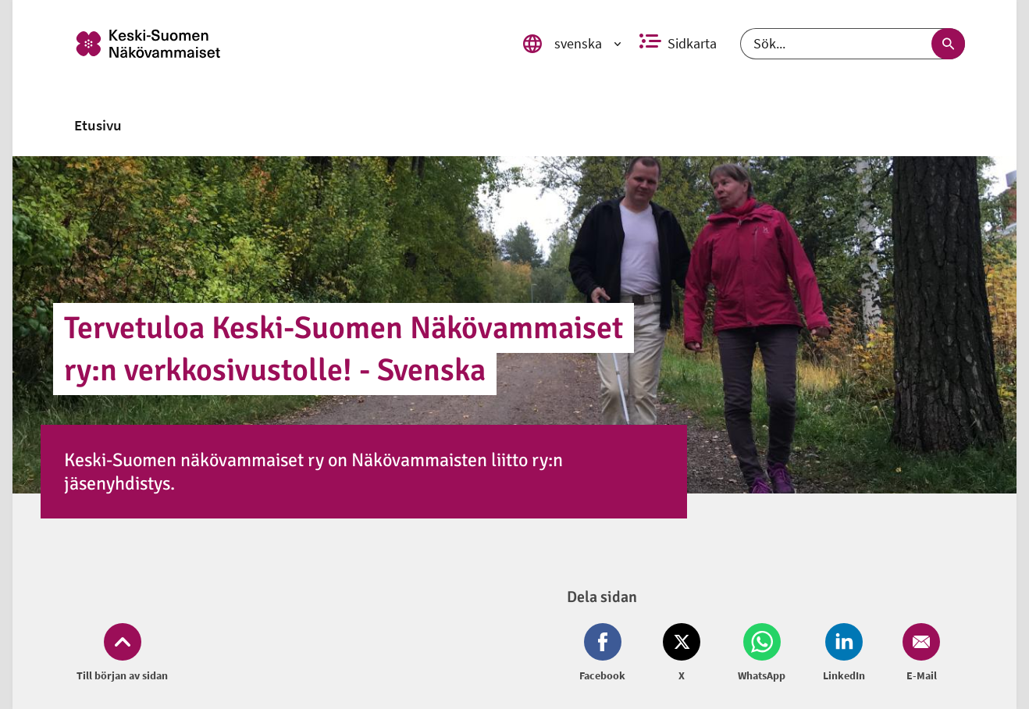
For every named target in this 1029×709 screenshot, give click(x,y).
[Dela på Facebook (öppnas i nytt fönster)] (605, 653)
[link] (289, 44)
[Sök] (853, 43)
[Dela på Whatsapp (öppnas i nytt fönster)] (762, 653)
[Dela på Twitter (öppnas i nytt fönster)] (682, 653)
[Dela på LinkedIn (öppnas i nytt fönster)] (844, 653)
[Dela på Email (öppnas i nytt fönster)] (918, 653)
